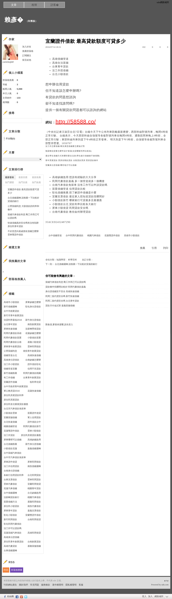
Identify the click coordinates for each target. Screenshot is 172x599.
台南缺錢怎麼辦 (33, 360)
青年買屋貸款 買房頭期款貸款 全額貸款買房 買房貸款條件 (71, 160)
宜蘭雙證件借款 (33, 515)
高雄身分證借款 (11, 360)
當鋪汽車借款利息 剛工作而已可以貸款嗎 (65, 282)
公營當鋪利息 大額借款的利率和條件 (23, 208)
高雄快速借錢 (34, 355)
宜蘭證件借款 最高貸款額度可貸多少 (23, 191)
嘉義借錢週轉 (34, 448)
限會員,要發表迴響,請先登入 (59, 324)
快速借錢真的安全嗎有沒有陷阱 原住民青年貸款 (23, 225)
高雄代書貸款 (10, 546)
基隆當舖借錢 (34, 546)
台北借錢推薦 (10, 444)
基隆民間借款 (34, 501)
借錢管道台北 (10, 355)
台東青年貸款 (60, 66)
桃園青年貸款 (34, 488)
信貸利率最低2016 (13, 320)
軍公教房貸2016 (12, 391)
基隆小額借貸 (34, 342)
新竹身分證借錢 (33, 444)
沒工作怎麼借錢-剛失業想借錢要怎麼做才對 (65, 146)
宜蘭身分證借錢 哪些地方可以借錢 (61, 165)
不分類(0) (10, 138)
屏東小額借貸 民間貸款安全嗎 (70, 208)
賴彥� (13, 19)
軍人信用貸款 (34, 417)
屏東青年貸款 (10, 510)
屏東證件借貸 (10, 462)
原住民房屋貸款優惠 (31, 435)
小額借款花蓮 (10, 448)
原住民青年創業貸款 (14, 541)
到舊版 (31, 21)
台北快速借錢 (10, 422)
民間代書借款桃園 (32, 373)
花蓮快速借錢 (34, 391)
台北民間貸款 (34, 475)
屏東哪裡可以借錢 (12, 439)
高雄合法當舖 (60, 62)
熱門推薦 (36, 182)
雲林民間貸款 (34, 479)
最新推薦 (36, 177)
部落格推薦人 (17, 279)
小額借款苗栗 (34, 337)
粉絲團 (10, 596)
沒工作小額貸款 (11, 364)
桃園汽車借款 (94, 235)
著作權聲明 (57, 584)
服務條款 (45, 584)
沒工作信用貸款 (11, 466)
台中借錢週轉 (10, 493)
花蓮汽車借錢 (10, 488)
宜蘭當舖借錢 (10, 417)
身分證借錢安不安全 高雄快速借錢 (62, 291)
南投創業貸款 (34, 324)
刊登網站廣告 (10, 584)
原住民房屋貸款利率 (14, 395)
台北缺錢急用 (34, 493)
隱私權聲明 (71, 584)
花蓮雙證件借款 (112, 235)
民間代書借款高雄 (12, 333)
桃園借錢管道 (10, 426)
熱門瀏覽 (9, 182)
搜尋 (39, 120)
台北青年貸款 (10, 324)
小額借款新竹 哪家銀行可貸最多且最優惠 (77, 200)
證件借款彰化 (34, 364)
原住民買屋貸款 (11, 399)
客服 (81, 584)
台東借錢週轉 (10, 550)
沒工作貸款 (9, 435)
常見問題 (34, 584)
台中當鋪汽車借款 (12, 453)
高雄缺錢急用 (34, 439)
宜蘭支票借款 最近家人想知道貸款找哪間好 (78, 196)
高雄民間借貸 (34, 532)
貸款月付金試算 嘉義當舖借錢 (60, 305)
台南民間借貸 (34, 519)
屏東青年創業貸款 (12, 346)
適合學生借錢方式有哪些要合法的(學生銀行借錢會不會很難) (72, 156)
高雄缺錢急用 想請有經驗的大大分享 (74, 177)
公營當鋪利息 (10, 351)
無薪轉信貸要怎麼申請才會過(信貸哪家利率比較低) (68, 151)
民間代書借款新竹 (32, 426)
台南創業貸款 (34, 541)
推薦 (142, 248)
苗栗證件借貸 (34, 413)
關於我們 (23, 584)
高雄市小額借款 (132, 235)
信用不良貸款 (34, 368)
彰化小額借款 (10, 515)
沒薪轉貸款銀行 (11, 497)
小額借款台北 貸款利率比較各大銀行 (74, 204)
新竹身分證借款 (33, 320)
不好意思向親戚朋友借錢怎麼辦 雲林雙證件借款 (23, 233)
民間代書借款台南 (12, 342)
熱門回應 (23, 182)
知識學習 (60, 259)
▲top (166, 580)
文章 (14, 4)
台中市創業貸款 (11, 311)
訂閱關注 (26, 55)
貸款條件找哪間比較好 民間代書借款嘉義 (65, 287)
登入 (144, 596)
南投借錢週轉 (34, 466)
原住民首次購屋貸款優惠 (16, 404)
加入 (150, 596)
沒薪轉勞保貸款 (33, 328)
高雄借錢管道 (60, 58)
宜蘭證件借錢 (10, 382)
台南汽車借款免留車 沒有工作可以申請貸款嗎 (80, 185)
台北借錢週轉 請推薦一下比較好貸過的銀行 (76, 264)
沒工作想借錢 (60, 70)
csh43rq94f (8, 62)
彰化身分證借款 (33, 306)
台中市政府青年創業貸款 (16, 386)
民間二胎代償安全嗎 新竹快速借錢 (62, 296)
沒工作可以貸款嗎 (12, 528)
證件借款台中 (34, 422)
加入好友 (26, 46)
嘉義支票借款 (34, 510)
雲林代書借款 (10, 484)
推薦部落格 (27, 51)
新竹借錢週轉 (10, 306)
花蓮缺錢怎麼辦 (33, 333)
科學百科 (72, 259)
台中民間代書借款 (74, 235)
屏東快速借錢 (10, 328)
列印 (165, 248)
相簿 (34, 4)
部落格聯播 (16, 570)
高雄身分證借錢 (11, 537)
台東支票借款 (10, 479)
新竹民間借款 (10, 519)
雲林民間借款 (34, 346)
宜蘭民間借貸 (34, 484)
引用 (154, 248)
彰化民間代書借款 (12, 524)
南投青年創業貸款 (32, 351)
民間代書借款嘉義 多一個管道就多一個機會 (78, 181)
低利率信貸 (35, 382)
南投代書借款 (34, 506)
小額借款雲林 (10, 413)
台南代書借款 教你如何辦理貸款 (71, 211)
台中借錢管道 (55, 235)
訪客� (55, 4)
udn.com (165, 584)
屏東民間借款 (34, 462)
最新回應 (23, 177)
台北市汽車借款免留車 (15, 408)
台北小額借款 (60, 74)
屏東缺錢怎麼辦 (33, 302)
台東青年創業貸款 (32, 377)
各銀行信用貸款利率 (14, 475)
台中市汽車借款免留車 (15, 457)
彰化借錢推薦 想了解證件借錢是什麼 (74, 192)
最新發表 (9, 177)
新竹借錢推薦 (10, 373)
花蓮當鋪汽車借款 (12, 532)
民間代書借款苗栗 (12, 337)
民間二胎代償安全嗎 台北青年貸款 (62, 301)
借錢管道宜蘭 (10, 368)
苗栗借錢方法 (10, 501)
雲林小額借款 (34, 430)
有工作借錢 (9, 377)
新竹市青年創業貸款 (14, 315)
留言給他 (26, 60)
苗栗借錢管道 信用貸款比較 (69, 188)
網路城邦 (158, 596)
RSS (6, 570)
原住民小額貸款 (11, 506)
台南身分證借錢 (11, 470)
